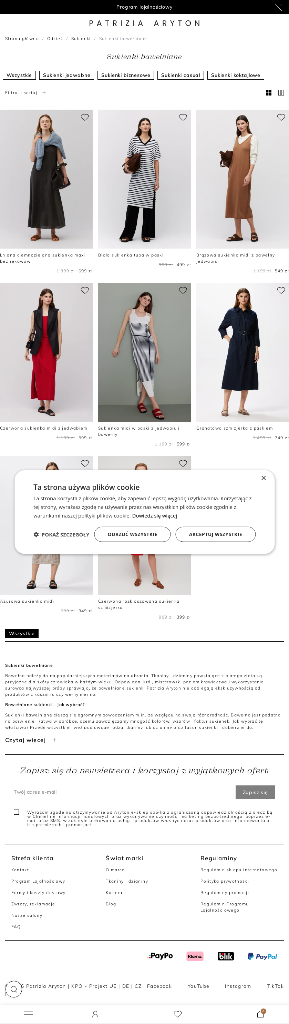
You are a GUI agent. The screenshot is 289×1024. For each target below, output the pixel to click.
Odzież (55, 38)
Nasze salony (27, 915)
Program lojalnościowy (144, 7)
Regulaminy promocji (224, 892)
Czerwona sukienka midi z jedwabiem (43, 428)
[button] (14, 989)
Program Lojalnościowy (38, 881)
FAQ (16, 926)
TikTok (275, 986)
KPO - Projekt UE (93, 986)
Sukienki (81, 38)
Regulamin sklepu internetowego (238, 869)
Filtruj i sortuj (26, 92)
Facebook (159, 986)
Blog (111, 903)
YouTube (198, 986)
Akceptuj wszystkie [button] (215, 534)
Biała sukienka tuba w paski (131, 255)
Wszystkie (19, 75)
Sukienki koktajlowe (235, 75)
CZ (138, 986)
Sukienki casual (180, 75)
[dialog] (144, 512)
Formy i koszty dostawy (38, 892)
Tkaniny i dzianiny (127, 881)
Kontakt (20, 869)
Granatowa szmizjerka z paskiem (234, 428)
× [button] (263, 478)
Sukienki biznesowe (125, 75)
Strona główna (22, 38)
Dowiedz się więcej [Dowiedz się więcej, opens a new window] (154, 515)
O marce (115, 869)
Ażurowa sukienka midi (27, 601)
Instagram (238, 986)
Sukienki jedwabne (66, 75)
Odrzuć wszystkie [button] (132, 534)
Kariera (114, 892)
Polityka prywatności (224, 881)
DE (126, 986)
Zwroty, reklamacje (33, 903)
